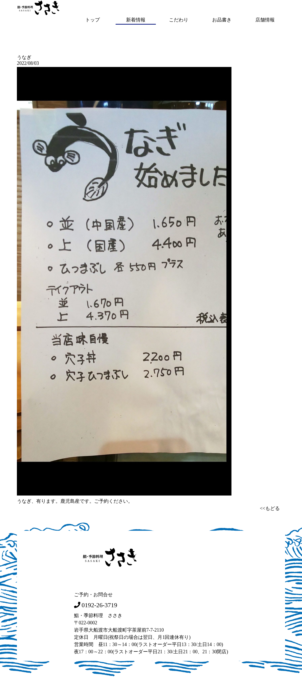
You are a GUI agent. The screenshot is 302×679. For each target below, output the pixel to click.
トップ (92, 19)
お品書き (221, 19)
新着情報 (135, 19)
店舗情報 (265, 19)
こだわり (178, 19)
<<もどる (270, 508)
